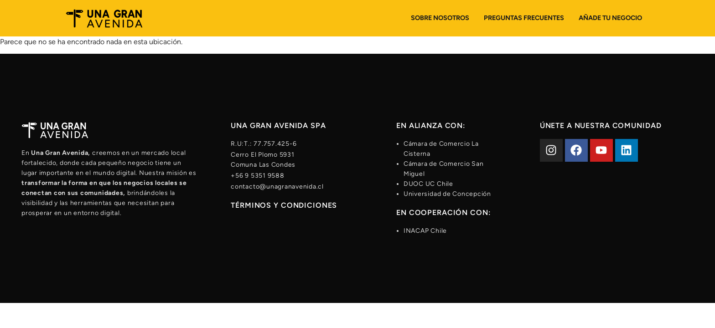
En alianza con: (431, 125)
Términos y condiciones (284, 205)
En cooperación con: (443, 212)
